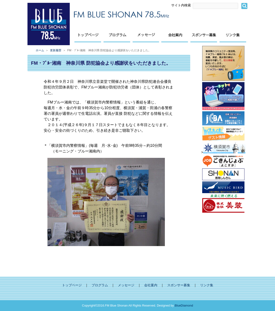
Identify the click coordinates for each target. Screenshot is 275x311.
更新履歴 (55, 50)
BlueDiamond (184, 305)
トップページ (72, 285)
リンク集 (206, 285)
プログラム (100, 285)
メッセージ (126, 285)
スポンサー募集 (178, 285)
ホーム (40, 50)
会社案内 (150, 285)
